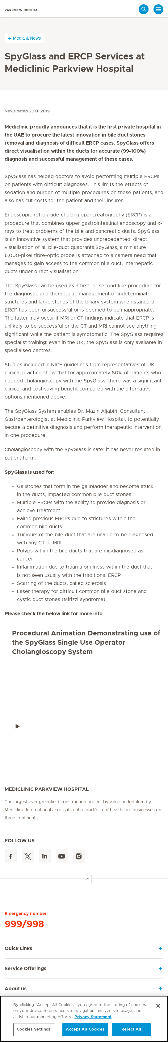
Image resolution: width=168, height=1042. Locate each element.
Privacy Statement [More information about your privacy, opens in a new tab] (92, 1017)
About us (16, 988)
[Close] (158, 1006)
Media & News (24, 38)
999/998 (24, 924)
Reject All (131, 1029)
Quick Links (18, 948)
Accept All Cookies (85, 1029)
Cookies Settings (34, 1029)
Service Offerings (25, 968)
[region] (84, 1019)
